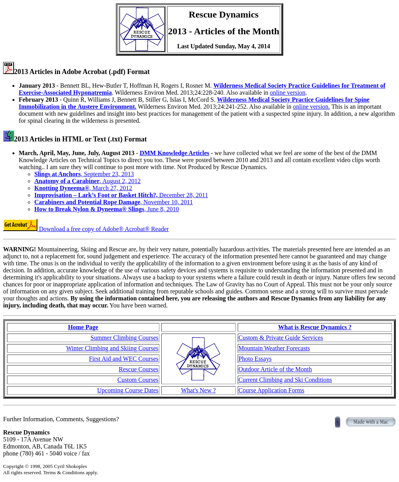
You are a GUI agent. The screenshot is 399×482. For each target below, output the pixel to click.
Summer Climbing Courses (124, 337)
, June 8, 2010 (106, 209)
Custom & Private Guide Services (280, 337)
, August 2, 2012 (87, 181)
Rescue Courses (139, 369)
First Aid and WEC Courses (123, 358)
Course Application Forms (271, 390)
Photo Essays (255, 358)
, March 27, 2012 (83, 188)
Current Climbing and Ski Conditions (285, 379)
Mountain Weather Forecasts (274, 348)
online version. (311, 106)
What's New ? (198, 390)
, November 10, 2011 (113, 202)
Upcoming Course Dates (127, 390)
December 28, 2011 (121, 195)
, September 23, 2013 (84, 174)
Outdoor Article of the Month (275, 369)
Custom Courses (137, 379)
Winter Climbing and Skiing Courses (112, 348)
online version (287, 92)
